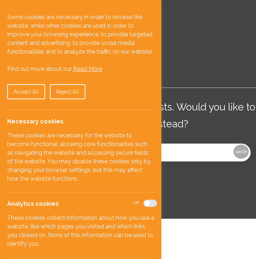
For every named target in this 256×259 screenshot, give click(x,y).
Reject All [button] (67, 91)
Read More (87, 68)
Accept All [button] (26, 91)
